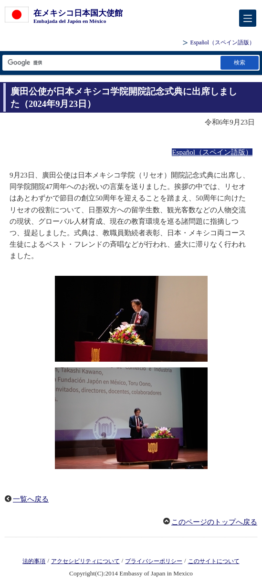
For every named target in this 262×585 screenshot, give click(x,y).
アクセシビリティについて (85, 561)
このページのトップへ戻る (214, 522)
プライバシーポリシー (153, 561)
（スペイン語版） (222, 42)
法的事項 (33, 561)
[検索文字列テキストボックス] (110, 63)
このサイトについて (214, 561)
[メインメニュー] (247, 18)
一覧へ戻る (31, 499)
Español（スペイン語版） (212, 152)
